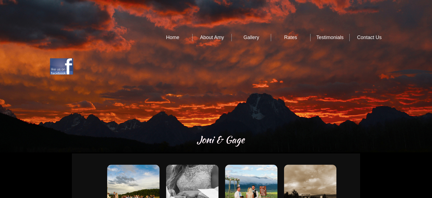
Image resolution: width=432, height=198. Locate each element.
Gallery (251, 37)
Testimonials (330, 37)
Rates (290, 37)
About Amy (212, 37)
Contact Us (369, 37)
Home (172, 37)
